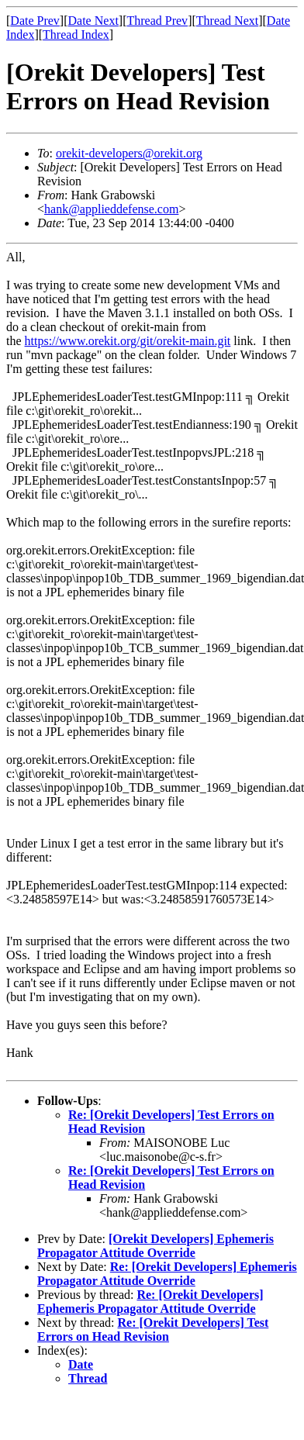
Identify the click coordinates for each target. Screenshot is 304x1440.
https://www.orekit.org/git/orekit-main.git (128, 340)
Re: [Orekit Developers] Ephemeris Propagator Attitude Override (167, 1273)
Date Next (93, 20)
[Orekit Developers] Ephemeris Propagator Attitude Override (155, 1245)
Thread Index (76, 34)
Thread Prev (157, 20)
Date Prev (35, 20)
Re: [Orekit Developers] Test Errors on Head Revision (152, 1329)
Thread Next (227, 20)
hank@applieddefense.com (111, 209)
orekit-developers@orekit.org (129, 153)
